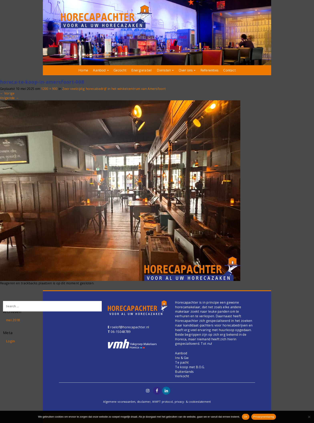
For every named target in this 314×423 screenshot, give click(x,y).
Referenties (209, 70)
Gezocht (120, 70)
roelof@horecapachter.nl (129, 327)
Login (10, 341)
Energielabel (141, 70)
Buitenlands (184, 371)
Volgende (9, 98)
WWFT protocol (162, 402)
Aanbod (101, 70)
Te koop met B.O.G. (190, 367)
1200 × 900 (49, 88)
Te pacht (182, 362)
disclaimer (144, 402)
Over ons (187, 70)
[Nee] (309, 417)
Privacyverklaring (263, 416)
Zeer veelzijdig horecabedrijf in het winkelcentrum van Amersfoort (114, 88)
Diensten (165, 70)
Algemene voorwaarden (119, 402)
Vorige (7, 93)
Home (83, 70)
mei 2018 (13, 320)
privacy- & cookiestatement (193, 402)
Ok (245, 416)
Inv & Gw (181, 358)
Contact (229, 70)
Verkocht (182, 376)
